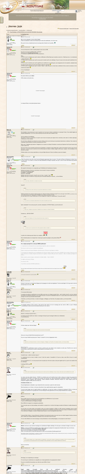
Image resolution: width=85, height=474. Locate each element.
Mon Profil (36, 10)
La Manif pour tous (29, 30)
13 (26, 32)
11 (24, 32)
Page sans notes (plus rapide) (74, 28)
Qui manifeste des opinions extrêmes (33, 52)
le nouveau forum (42, 18)
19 (33, 32)
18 (32, 32)
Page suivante (39, 32)
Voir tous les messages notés (63, 28)
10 (23, 32)
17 (31, 32)
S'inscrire (31, 10)
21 (36, 32)
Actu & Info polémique (22, 30)
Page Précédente (13, 32)
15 (29, 32)
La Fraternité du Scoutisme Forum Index (12, 30)
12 (25, 32)
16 (30, 32)
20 (34, 32)
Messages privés (40, 10)
